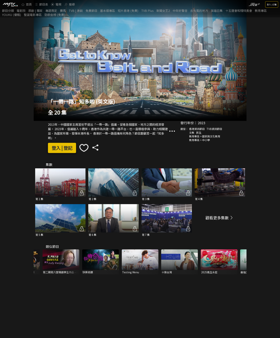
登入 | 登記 (62, 148)
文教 (191, 132)
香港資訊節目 (197, 129)
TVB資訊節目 (214, 129)
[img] (10, 4)
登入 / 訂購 (271, 4)
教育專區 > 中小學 (199, 140)
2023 (201, 122)
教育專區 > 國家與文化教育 (204, 136)
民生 (198, 132)
